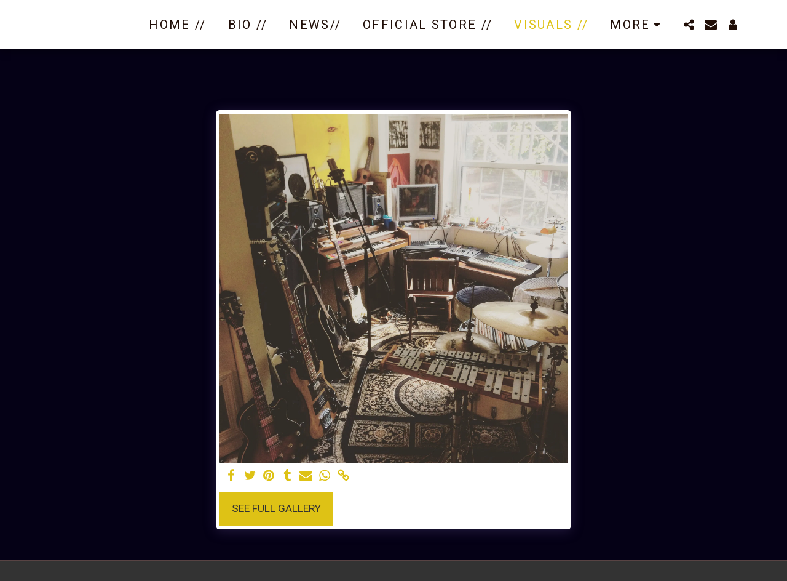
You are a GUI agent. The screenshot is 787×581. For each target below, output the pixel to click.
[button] (688, 24)
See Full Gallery (276, 508)
